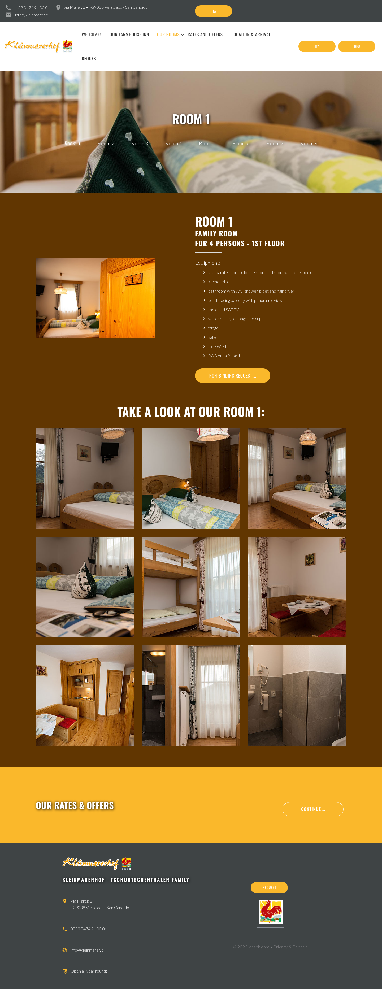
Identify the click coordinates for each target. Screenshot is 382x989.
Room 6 (241, 143)
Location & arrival (251, 34)
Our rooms (168, 34)
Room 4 (173, 143)
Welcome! (91, 34)
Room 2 (106, 143)
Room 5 (207, 143)
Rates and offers (205, 34)
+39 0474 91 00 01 (33, 7)
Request (90, 58)
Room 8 (308, 143)
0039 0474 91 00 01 (89, 928)
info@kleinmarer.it (31, 14)
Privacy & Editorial (291, 946)
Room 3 (139, 143)
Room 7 (275, 143)
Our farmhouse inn (129, 34)
